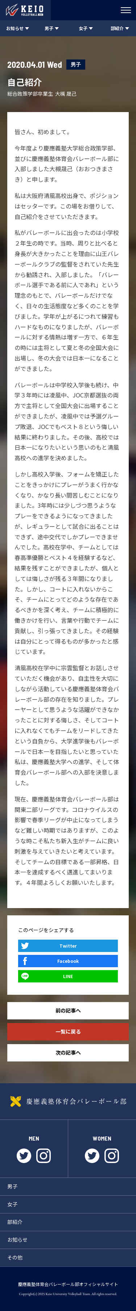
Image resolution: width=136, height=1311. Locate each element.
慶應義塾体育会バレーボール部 (68, 1101)
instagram (43, 1156)
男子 (76, 64)
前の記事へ (68, 1010)
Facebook (68, 961)
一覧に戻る (68, 1031)
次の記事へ (68, 1052)
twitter (24, 1156)
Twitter (68, 946)
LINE (68, 976)
